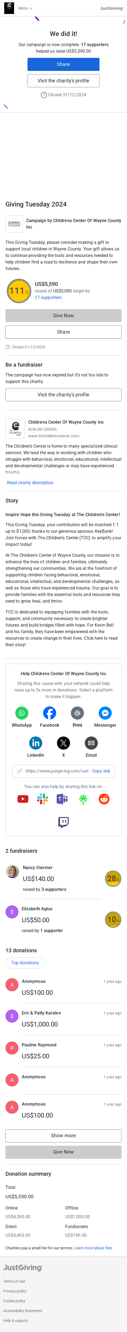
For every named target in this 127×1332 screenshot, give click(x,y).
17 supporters (48, 297)
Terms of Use (14, 1281)
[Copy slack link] (42, 800)
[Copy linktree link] (83, 801)
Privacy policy (14, 1291)
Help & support (15, 1320)
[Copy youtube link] (22, 800)
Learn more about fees (93, 1248)
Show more (69, 1137)
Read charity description (30, 482)
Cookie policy (14, 1301)
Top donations (25, 962)
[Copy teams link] (62, 800)
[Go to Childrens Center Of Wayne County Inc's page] (15, 429)
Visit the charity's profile (63, 80)
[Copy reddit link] (104, 800)
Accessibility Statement (23, 1311)
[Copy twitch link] (63, 823)
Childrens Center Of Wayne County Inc (66, 422)
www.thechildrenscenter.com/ (54, 436)
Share (63, 64)
